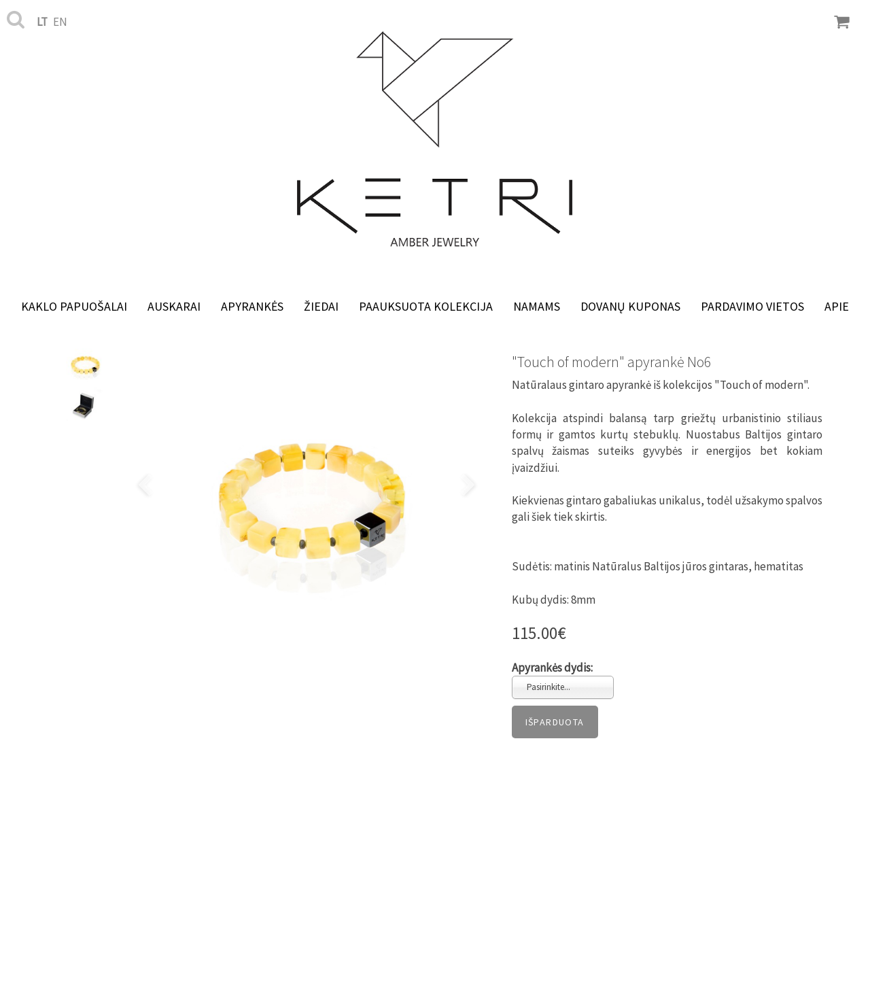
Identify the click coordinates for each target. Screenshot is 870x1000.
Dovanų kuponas (630, 306)
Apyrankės (252, 306)
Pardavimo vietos (752, 306)
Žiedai (321, 306)
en (60, 21)
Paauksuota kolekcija (426, 306)
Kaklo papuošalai (74, 306)
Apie (836, 306)
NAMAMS (536, 306)
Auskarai (174, 306)
